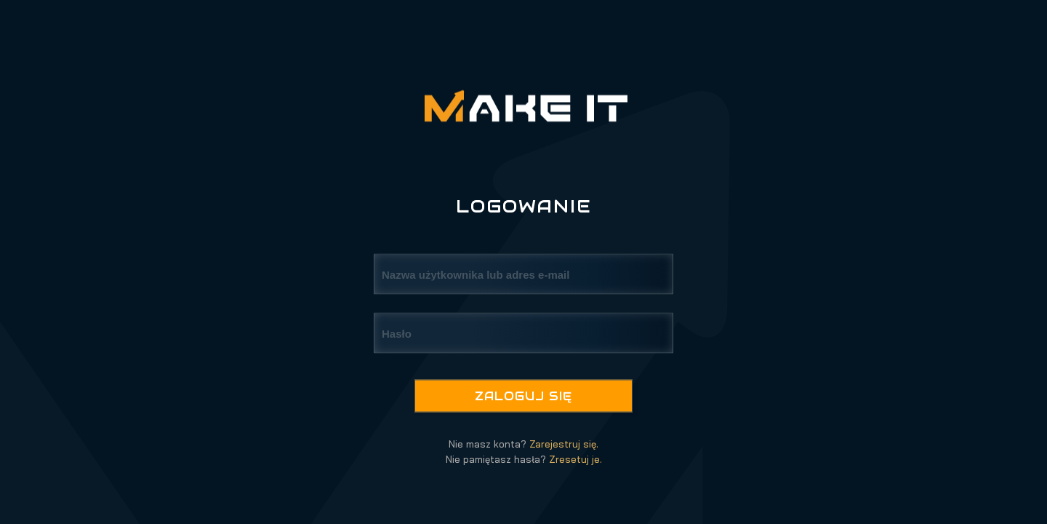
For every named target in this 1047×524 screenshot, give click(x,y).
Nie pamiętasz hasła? (524, 459)
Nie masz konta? (523, 444)
